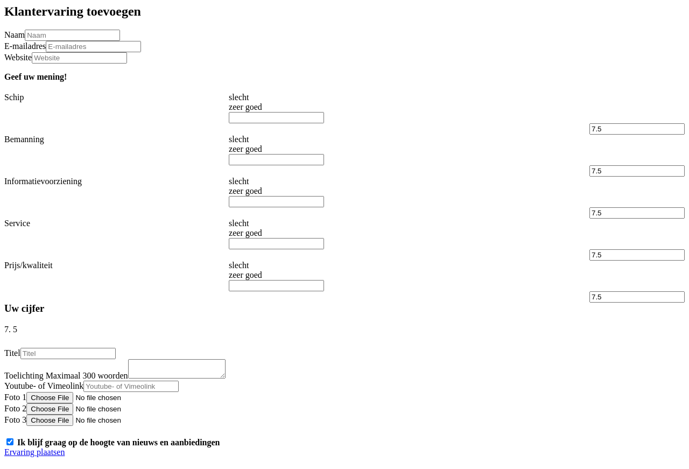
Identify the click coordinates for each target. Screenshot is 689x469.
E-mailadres (25, 46)
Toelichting (66, 378)
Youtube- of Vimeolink (43, 389)
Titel (12, 353)
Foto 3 (15, 423)
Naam (14, 34)
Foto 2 (15, 411)
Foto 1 (15, 400)
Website (18, 57)
